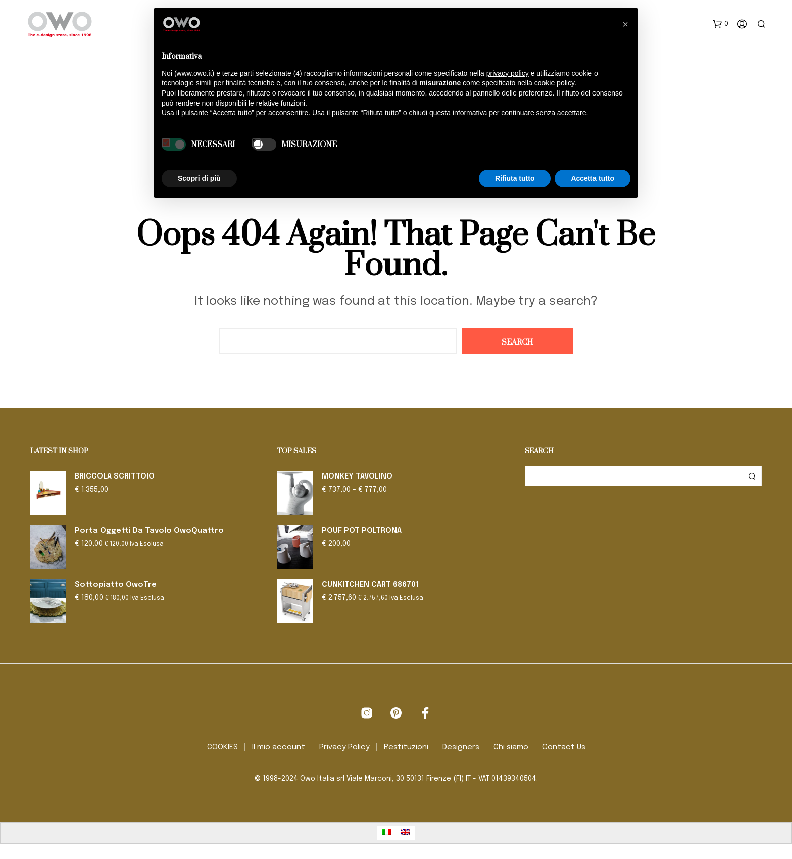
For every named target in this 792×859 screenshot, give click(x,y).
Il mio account (278, 747)
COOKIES (222, 747)
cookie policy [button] (554, 83)
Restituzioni (406, 747)
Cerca (751, 476)
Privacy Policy (344, 747)
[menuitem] (386, 833)
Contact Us (563, 747)
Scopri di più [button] (199, 178)
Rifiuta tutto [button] (515, 178)
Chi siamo (510, 747)
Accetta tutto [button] (592, 178)
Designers (460, 747)
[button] (720, 24)
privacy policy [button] (507, 73)
